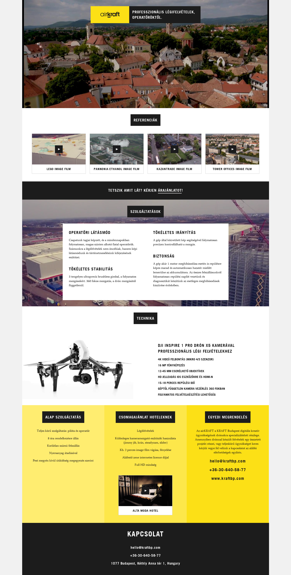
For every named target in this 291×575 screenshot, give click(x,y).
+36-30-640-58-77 (227, 469)
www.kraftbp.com (227, 478)
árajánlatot (170, 190)
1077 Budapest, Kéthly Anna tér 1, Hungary (145, 563)
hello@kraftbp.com (228, 460)
